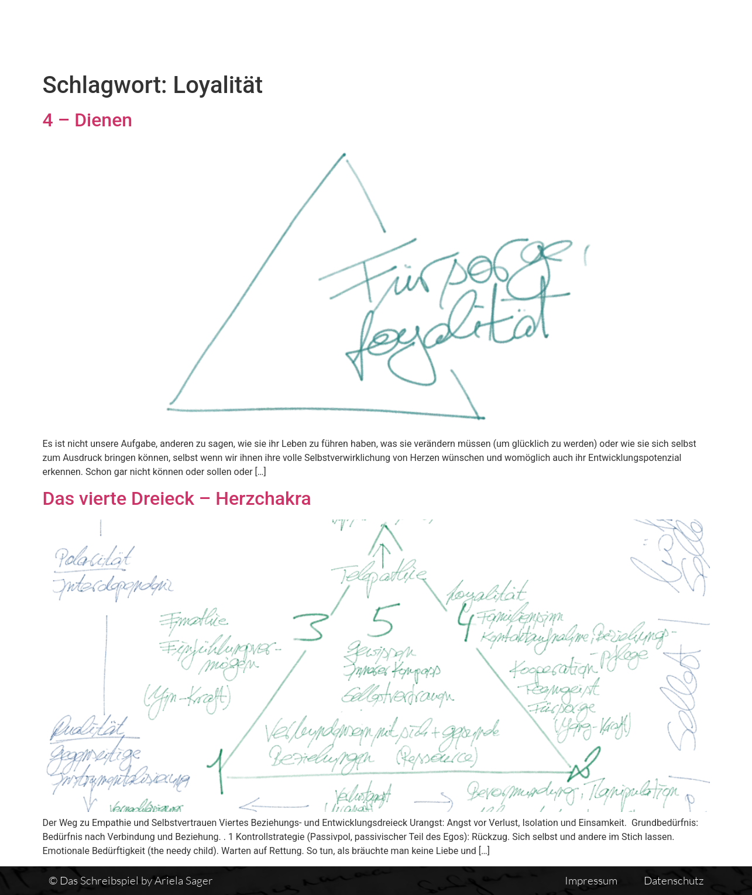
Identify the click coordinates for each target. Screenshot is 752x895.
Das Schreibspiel (359, 33)
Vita (537, 33)
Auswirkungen (695, 33)
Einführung (602, 33)
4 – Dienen (88, 120)
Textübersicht (465, 33)
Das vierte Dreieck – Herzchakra (177, 498)
